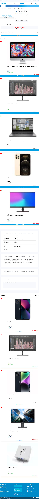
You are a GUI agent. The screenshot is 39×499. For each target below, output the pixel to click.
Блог (30, 0)
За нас (34, 0)
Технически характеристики (8, 233)
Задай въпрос (25, 14)
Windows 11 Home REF (5, 32)
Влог (32, 0)
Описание (16, 233)
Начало (28, 0)
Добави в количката (19, 331)
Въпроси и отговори (32, 233)
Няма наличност (19, 35)
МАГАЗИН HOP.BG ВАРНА (17, 488)
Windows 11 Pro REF (11, 32)
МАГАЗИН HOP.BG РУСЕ (16, 489)
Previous (1, 32)
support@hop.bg (5, 0)
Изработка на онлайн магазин (4, 498)
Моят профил (31, 3)
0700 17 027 (2, 0)
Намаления (2, 38)
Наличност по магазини (23, 233)
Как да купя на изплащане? (3, 488)
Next (37, 32)
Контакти (36, 0)
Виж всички (36, 295)
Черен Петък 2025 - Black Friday (4, 491)
